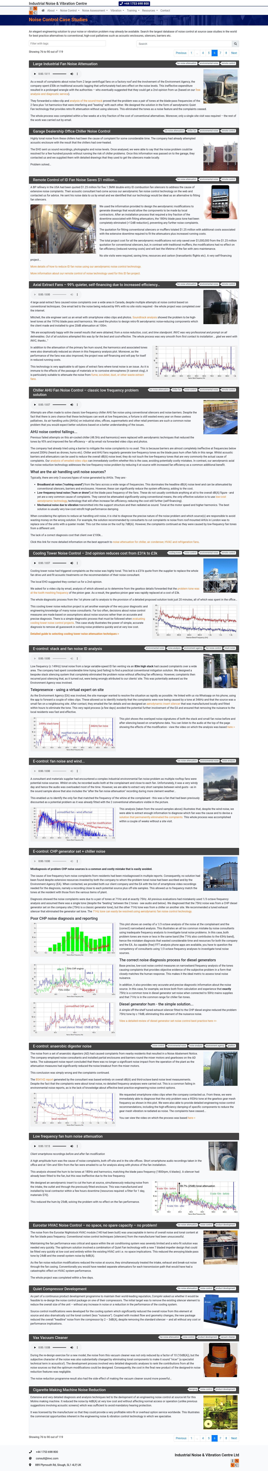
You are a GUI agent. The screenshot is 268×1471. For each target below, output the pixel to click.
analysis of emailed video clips (69, 460)
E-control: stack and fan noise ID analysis (67, 649)
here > (231, 727)
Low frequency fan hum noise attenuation (68, 1136)
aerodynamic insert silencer (163, 703)
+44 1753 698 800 (43, 1452)
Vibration (116, 10)
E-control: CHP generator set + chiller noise (69, 851)
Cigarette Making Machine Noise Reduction (69, 1390)
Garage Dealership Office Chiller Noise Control (71, 131)
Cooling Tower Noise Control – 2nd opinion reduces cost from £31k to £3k (95, 553)
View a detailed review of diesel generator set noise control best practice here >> (168, 1021)
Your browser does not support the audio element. (56, 74)
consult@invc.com (43, 1458)
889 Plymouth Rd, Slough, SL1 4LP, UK (55, 1465)
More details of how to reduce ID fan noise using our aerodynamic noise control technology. (85, 266)
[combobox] (67, 43)
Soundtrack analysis (145, 317)
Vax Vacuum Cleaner (50, 1338)
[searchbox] (47, 44)
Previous (181, 53)
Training (132, 10)
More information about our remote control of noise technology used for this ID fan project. (85, 273)
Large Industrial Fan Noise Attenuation (65, 64)
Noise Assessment (94, 10)
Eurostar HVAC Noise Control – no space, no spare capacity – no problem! (95, 1225)
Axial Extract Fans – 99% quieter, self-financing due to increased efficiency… (96, 285)
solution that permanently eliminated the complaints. (151, 817)
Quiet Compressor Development (59, 1289)
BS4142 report (44, 1079)
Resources (149, 10)
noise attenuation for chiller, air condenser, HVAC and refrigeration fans (156, 542)
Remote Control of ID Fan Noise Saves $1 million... (75, 180)
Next (234, 53)
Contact (165, 10)
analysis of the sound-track (86, 100)
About (51, 10)
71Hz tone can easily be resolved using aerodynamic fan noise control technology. (142, 911)
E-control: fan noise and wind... (59, 761)
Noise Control (68, 10)
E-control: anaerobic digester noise (62, 1046)
